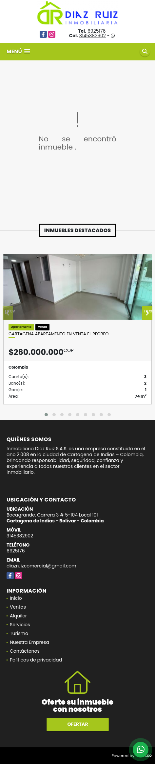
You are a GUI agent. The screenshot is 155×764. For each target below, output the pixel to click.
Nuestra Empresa (29, 642)
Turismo (19, 633)
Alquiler (18, 616)
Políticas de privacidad (36, 660)
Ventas (18, 607)
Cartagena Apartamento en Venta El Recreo (58, 334)
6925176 (96, 31)
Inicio (16, 598)
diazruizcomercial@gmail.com (41, 566)
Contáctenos (25, 651)
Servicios (20, 624)
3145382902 (92, 35)
